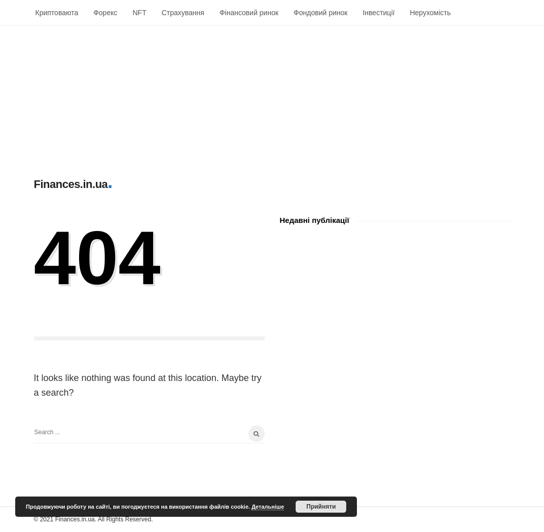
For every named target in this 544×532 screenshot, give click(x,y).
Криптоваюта (57, 13)
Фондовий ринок (320, 13)
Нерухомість (430, 13)
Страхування (183, 13)
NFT (139, 13)
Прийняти (321, 506)
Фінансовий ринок (249, 13)
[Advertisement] (272, 97)
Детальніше (267, 507)
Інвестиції (378, 13)
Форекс (105, 13)
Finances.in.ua (71, 184)
